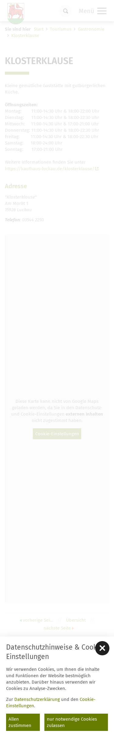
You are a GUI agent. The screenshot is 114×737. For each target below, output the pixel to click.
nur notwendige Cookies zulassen (72, 722)
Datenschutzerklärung (37, 699)
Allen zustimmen (20, 722)
